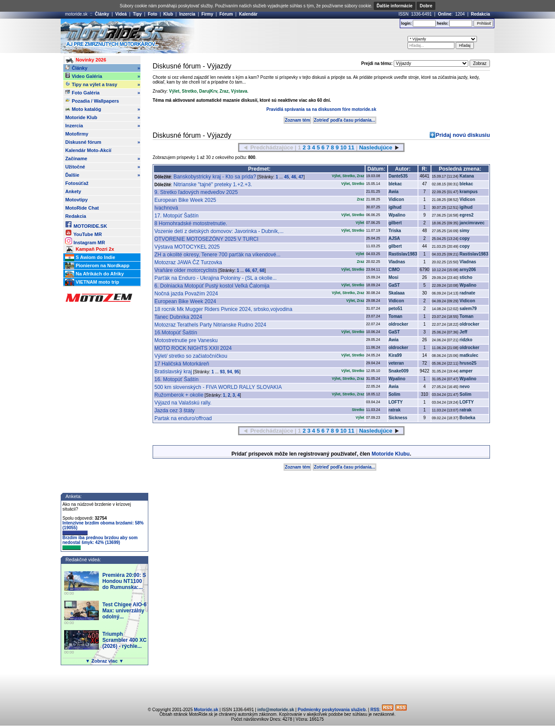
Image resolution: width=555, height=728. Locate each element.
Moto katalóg (102, 109)
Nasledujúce (375, 147)
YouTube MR (83, 232)
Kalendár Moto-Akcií (88, 150)
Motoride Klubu (391, 454)
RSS (374, 709)
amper (466, 371)
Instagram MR (85, 241)
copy (465, 238)
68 (262, 270)
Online (444, 14)
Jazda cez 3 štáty (174, 411)
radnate (467, 293)
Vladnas (396, 261)
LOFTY (395, 402)
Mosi (393, 277)
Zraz (224, 91)
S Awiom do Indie (90, 257)
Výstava (239, 91)
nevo (465, 386)
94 (229, 371)
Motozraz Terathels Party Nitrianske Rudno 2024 (210, 325)
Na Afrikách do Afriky (94, 274)
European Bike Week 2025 (185, 200)
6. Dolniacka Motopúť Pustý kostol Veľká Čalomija (211, 286)
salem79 (468, 308)
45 (286, 177)
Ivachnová (166, 208)
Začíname (102, 158)
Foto (152, 14)
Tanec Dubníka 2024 (178, 317)
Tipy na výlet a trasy (102, 84)
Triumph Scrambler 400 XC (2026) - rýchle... (124, 640)
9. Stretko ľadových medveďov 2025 (196, 192)
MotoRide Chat (82, 207)
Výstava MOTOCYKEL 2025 (187, 247)
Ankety (73, 191)
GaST (394, 285)
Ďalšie (102, 174)
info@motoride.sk (276, 709)
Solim (394, 394)
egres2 (466, 215)
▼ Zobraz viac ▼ (104, 660)
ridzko (466, 339)
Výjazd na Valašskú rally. (183, 403)
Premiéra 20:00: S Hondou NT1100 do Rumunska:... (124, 581)
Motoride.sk (206, 709)
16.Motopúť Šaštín (175, 333)
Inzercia (187, 14)
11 (351, 147)
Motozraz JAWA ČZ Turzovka (188, 262)
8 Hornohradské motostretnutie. (190, 223)
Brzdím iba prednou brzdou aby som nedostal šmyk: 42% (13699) (99, 542)
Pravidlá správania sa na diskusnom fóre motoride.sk (321, 109)
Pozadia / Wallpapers (92, 100)
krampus (469, 191)
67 (254, 270)
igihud (395, 207)
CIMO (394, 269)
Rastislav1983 (402, 254)
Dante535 (398, 176)
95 (237, 371)
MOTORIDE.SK (86, 224)
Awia (393, 191)
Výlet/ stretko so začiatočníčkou (190, 356)
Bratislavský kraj (173, 372)
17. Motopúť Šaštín (176, 216)
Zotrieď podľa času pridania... (344, 120)
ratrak (394, 410)
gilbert (395, 222)
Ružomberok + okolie (178, 395)
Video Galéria (102, 76)
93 (222, 371)
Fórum (226, 14)
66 (247, 270)
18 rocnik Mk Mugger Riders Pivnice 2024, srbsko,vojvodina (223, 309)
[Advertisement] (290, 36)
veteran (396, 363)
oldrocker (398, 324)
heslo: (442, 23)
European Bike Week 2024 (185, 301)
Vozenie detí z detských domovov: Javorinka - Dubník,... (219, 231)
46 (293, 177)
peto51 (395, 308)
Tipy (137, 14)
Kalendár (248, 14)
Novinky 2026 (85, 60)
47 (301, 177)
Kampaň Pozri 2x (89, 249)
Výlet (174, 91)
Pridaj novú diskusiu (463, 135)
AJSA (394, 238)
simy (465, 230)
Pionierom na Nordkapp (97, 265)
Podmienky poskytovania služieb (332, 709)
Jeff (463, 332)
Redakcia (480, 14)
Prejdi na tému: (376, 63)
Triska (394, 230)
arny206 (468, 269)
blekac (395, 183)
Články (102, 14)
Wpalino (396, 215)
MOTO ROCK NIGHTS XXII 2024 (193, 348)
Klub (168, 14)
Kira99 (395, 355)
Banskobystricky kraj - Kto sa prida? (214, 177)
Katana (467, 176)
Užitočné (102, 166)
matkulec (469, 355)
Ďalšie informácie (395, 5)
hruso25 (468, 363)
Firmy (207, 14)
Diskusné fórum (102, 142)
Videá (121, 14)
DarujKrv (208, 91)
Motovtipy (76, 199)
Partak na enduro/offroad (183, 418)
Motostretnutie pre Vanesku (186, 340)
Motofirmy (76, 133)
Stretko (189, 91)
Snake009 (398, 371)
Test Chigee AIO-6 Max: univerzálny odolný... (124, 611)
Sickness (397, 417)
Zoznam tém (297, 120)
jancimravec (472, 222)
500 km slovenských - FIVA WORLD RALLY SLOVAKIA (218, 387)
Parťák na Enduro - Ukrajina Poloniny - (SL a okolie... (215, 278)
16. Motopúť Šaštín (176, 379)
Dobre (426, 5)
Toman (395, 316)
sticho (466, 277)
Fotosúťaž (76, 183)
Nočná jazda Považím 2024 (186, 294)
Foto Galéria (102, 92)
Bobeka (467, 417)
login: (406, 23)
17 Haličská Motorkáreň (181, 364)
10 (343, 147)
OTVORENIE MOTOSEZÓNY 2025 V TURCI (206, 239)
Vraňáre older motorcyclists (185, 270)
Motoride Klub (102, 117)
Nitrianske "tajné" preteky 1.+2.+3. (212, 184)
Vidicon (396, 199)
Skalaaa (396, 293)
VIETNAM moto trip (92, 282)
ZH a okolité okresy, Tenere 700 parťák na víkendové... (217, 255)
